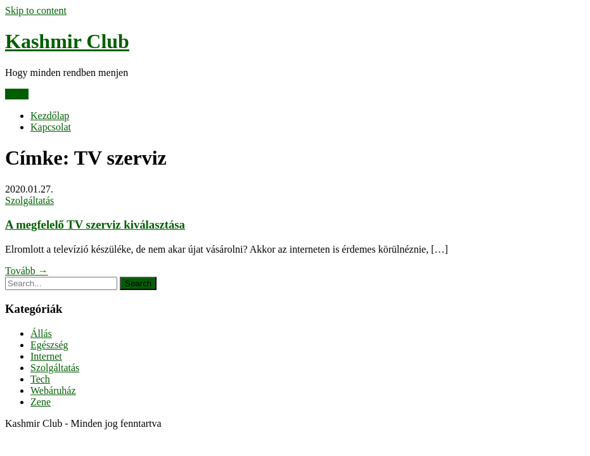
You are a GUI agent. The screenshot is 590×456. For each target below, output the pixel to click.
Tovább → (26, 270)
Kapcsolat (50, 127)
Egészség (49, 344)
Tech (40, 379)
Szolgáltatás (29, 200)
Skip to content (36, 10)
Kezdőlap (49, 115)
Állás (41, 333)
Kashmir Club (67, 41)
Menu (17, 94)
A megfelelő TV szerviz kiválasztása (95, 224)
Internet (46, 356)
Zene (40, 401)
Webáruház (53, 390)
